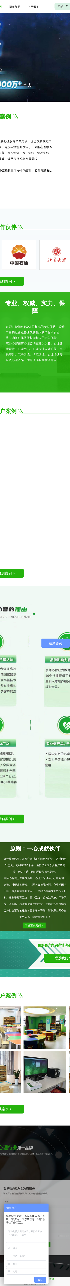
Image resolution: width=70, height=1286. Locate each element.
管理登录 (49, 1279)
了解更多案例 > (25, 925)
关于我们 (33, 6)
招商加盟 (14, 6)
